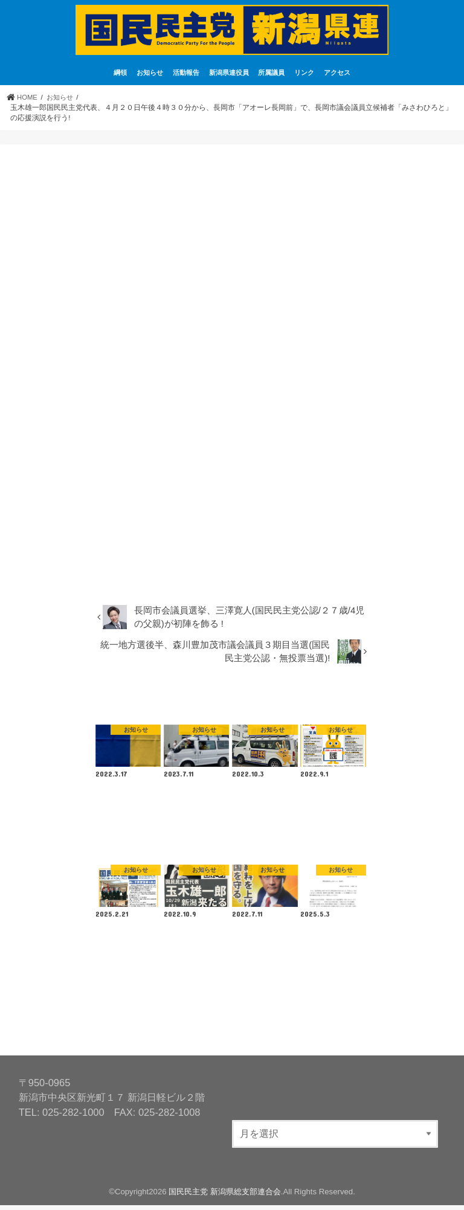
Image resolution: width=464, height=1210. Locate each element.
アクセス (337, 77)
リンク (304, 77)
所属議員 (271, 77)
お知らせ (150, 77)
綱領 (120, 77)
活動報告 (186, 77)
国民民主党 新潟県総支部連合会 (225, 1195)
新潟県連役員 (229, 77)
